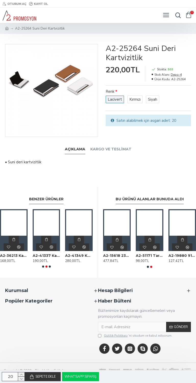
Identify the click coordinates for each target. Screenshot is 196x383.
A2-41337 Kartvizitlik (46, 255)
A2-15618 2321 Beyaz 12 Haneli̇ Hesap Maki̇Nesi (117, 255)
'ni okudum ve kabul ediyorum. (135, 335)
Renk (110, 91)
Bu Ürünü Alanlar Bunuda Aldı (150, 199)
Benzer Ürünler (46, 199)
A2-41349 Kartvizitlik (79, 255)
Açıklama (75, 149)
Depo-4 (176, 75)
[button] (43, 267)
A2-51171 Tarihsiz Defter (149, 255)
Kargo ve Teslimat (110, 149)
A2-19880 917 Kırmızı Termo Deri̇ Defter (182, 255)
